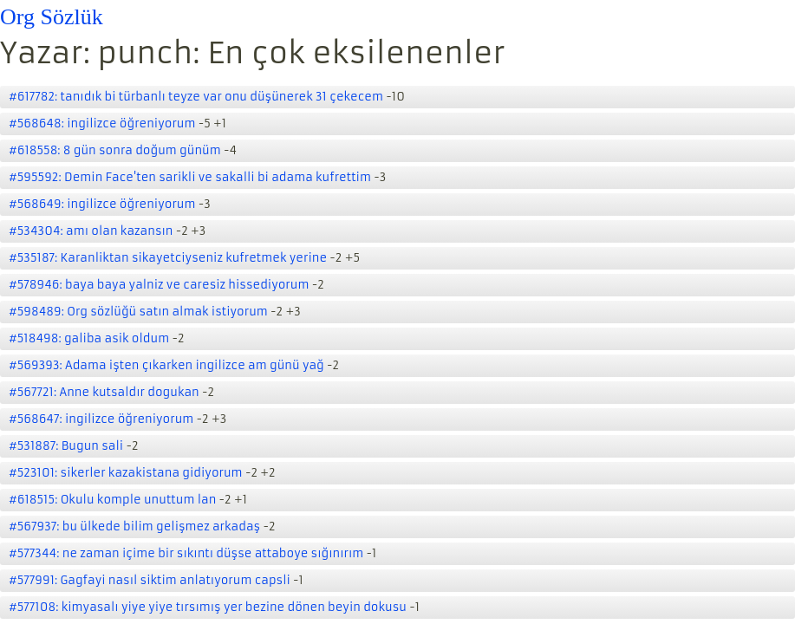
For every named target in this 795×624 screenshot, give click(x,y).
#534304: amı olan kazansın (91, 231)
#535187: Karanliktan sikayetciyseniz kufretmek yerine (168, 257)
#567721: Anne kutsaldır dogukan (104, 392)
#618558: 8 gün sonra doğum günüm (115, 150)
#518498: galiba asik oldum (89, 338)
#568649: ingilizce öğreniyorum (102, 204)
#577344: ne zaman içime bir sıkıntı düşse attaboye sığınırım (186, 553)
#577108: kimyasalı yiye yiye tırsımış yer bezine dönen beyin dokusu (208, 607)
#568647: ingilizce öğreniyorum (101, 419)
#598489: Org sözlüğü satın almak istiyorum (138, 311)
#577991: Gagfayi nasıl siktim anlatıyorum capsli (149, 580)
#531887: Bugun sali (66, 446)
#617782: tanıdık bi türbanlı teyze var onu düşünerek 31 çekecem (196, 96)
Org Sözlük (51, 16)
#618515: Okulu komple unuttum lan (112, 499)
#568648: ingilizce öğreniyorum (102, 123)
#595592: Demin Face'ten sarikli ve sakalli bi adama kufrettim (190, 177)
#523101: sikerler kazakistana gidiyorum (126, 472)
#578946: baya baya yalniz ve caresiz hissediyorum (159, 284)
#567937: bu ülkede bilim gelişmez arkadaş (134, 526)
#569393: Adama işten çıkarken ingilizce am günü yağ (166, 365)
